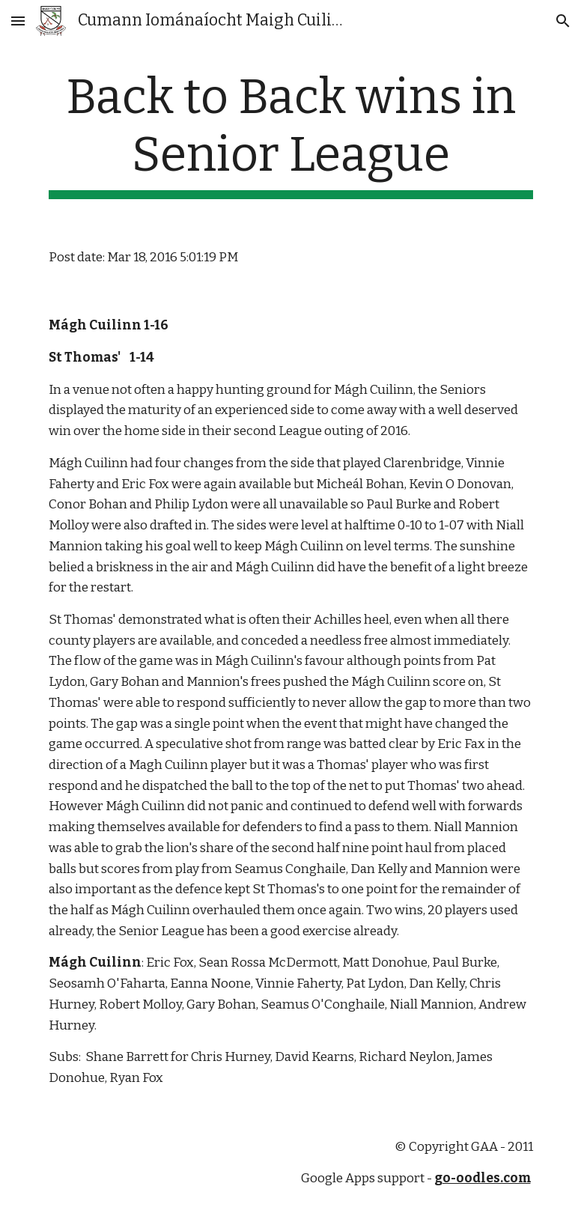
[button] (18, 20)
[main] (291, 134)
